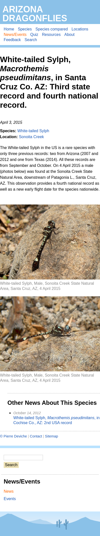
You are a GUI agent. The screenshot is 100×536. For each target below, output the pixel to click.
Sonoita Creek (31, 137)
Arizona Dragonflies (34, 13)
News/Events (15, 34)
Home (9, 29)
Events (10, 499)
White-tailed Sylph (33, 131)
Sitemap (51, 436)
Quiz (34, 34)
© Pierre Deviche (13, 436)
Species (25, 29)
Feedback (12, 40)
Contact (36, 436)
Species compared (52, 29)
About (69, 34)
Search (31, 40)
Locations (80, 29)
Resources (51, 34)
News (9, 491)
